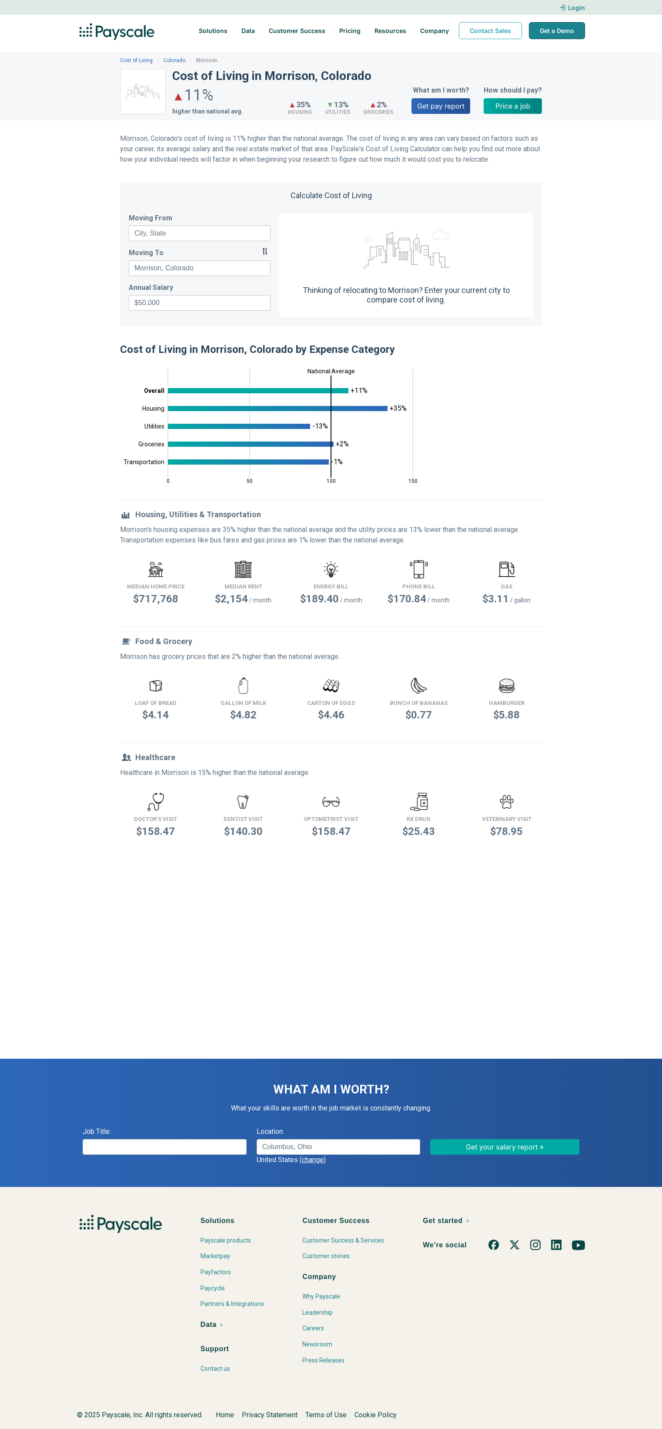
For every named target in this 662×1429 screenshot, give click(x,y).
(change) (313, 1160)
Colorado (174, 60)
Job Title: (97, 1131)
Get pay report (441, 106)
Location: (270, 1131)
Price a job (512, 106)
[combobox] (200, 233)
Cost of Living (136, 60)
